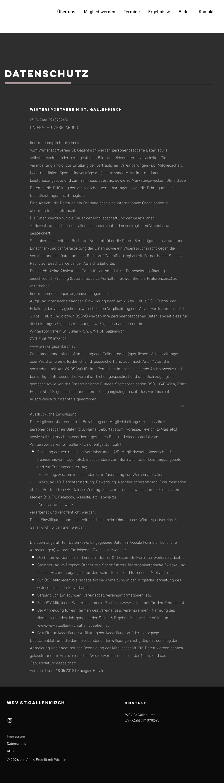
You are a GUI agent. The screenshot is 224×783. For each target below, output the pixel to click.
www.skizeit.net (135, 602)
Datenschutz (17, 744)
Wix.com (60, 760)
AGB (10, 751)
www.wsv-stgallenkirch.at (52, 345)
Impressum (16, 736)
